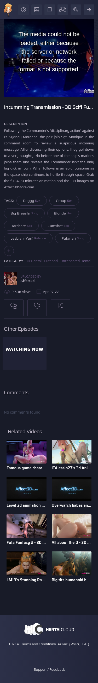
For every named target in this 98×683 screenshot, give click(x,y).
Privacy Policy (69, 644)
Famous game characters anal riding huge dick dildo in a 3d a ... (27, 468)
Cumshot (58, 226)
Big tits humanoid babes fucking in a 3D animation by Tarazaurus (72, 580)
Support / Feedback (49, 669)
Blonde (63, 213)
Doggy (31, 201)
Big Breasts (24, 213)
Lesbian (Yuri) (28, 238)
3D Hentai (34, 261)
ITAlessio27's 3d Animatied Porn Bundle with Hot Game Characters (72, 468)
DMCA (14, 644)
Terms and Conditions (38, 644)
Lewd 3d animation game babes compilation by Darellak (27, 505)
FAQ (85, 644)
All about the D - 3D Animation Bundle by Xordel (72, 542)
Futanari (73, 238)
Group (64, 201)
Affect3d (27, 281)
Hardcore (21, 226)
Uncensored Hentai (75, 261)
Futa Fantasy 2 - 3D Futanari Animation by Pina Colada (27, 542)
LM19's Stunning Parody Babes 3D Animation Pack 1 (27, 580)
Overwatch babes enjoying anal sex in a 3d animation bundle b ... (72, 505)
